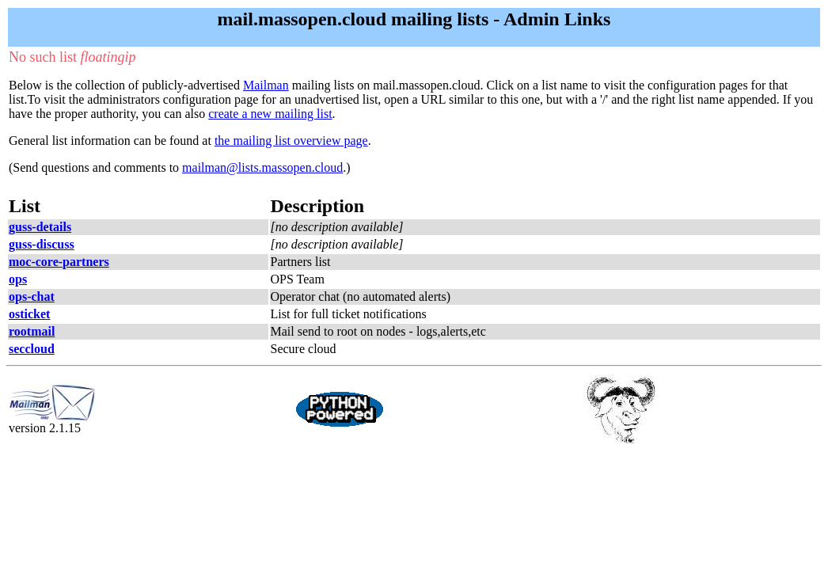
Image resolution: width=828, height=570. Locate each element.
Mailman (266, 85)
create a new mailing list (270, 113)
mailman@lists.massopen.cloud (262, 167)
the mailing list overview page (291, 140)
